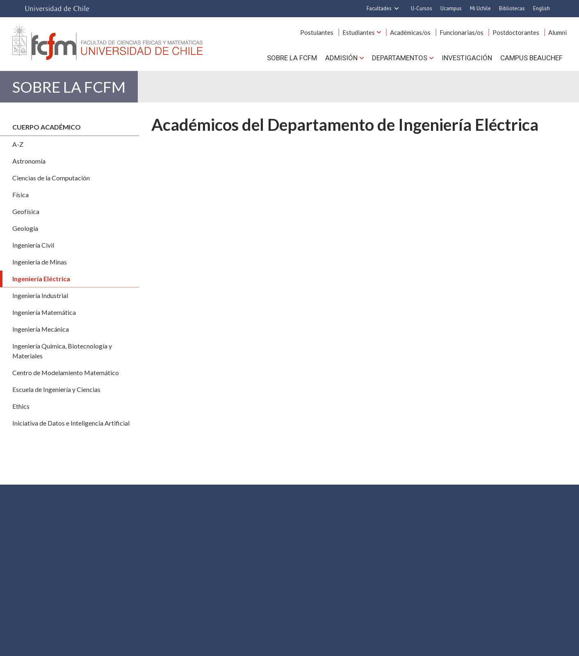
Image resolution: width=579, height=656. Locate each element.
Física (20, 194)
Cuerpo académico (46, 127)
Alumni (557, 32)
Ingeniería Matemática (44, 312)
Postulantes (316, 32)
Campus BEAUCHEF (531, 58)
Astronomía (29, 161)
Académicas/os (410, 32)
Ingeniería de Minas (39, 262)
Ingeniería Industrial (40, 295)
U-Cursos (421, 8)
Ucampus (451, 8)
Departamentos (399, 58)
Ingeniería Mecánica (40, 329)
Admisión (341, 58)
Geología (25, 228)
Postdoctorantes (515, 32)
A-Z (17, 144)
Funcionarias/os (461, 32)
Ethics (21, 406)
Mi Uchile (480, 8)
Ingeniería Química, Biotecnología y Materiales (62, 351)
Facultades (379, 8)
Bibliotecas (512, 8)
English (541, 8)
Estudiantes (358, 32)
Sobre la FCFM (292, 58)
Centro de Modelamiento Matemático (65, 372)
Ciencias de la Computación (51, 178)
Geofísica (25, 211)
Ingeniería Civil (33, 245)
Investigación (467, 58)
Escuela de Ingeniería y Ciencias (56, 389)
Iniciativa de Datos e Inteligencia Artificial (71, 423)
